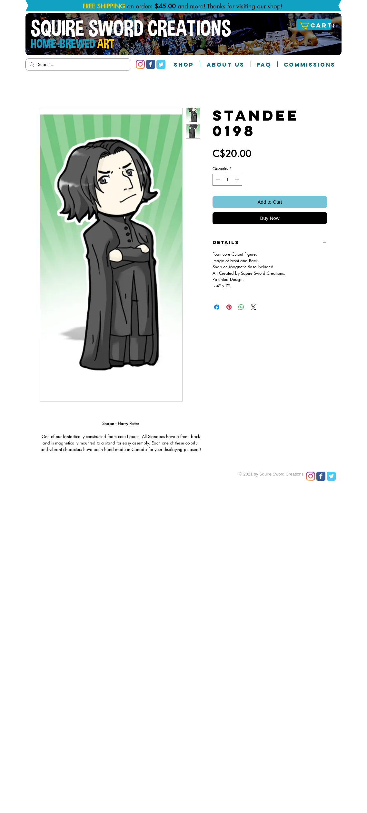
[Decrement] (217, 179)
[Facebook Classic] (150, 64)
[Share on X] (253, 307)
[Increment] (238, 179)
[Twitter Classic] (160, 64)
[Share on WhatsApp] (241, 307)
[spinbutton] (227, 179)
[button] (314, 25)
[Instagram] (140, 64)
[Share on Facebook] (217, 307)
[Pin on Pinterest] (229, 307)
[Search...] (77, 64)
